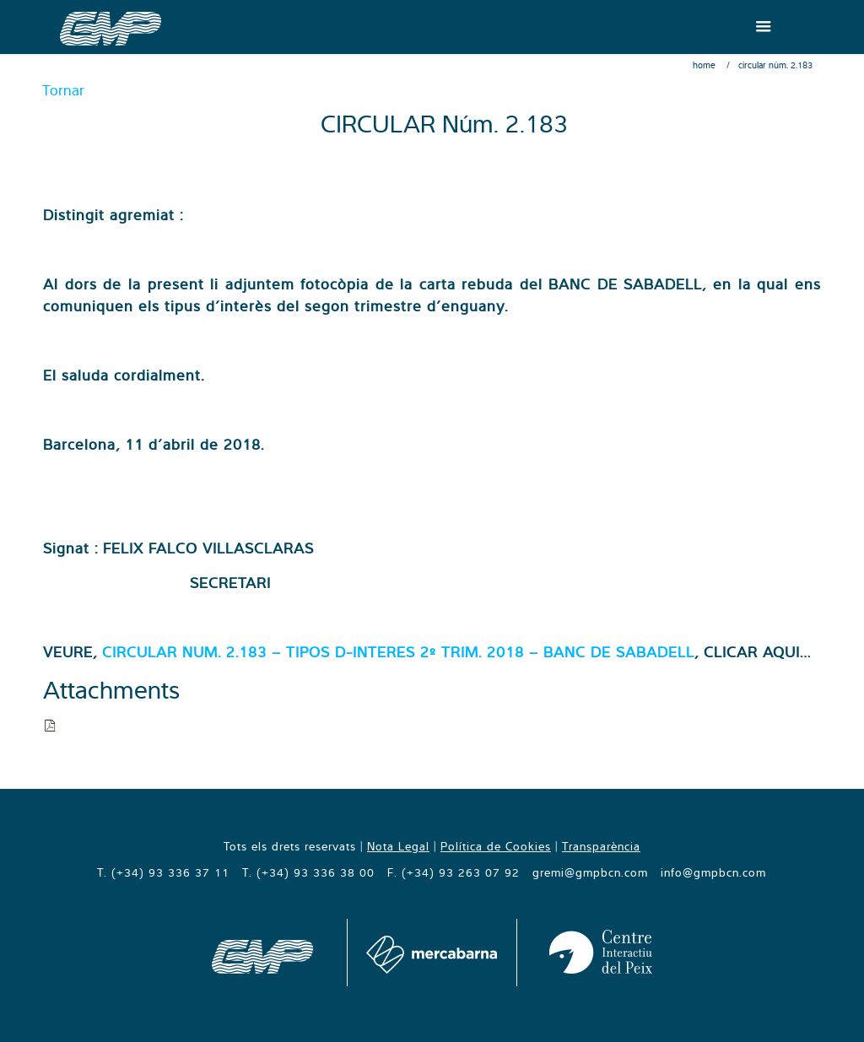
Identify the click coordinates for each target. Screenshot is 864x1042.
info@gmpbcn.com (713, 872)
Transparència (601, 846)
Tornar (63, 89)
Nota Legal (398, 846)
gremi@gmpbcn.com (590, 872)
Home (704, 65)
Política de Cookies (495, 846)
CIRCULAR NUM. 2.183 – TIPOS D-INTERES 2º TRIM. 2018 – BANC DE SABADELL (398, 651)
